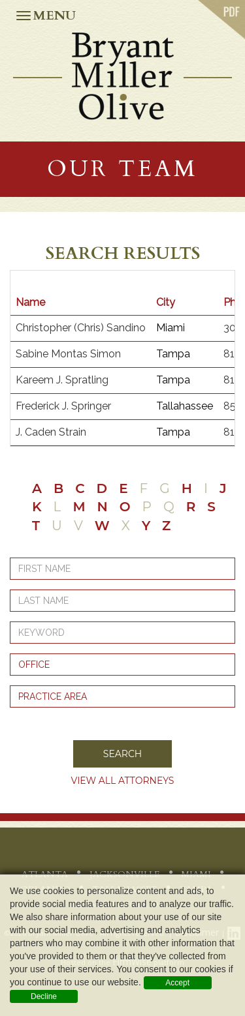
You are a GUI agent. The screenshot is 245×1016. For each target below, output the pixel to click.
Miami (170, 327)
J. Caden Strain (51, 432)
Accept (177, 982)
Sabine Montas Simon (68, 354)
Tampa (173, 354)
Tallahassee (184, 406)
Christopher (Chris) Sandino (81, 327)
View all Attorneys (122, 780)
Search (122, 754)
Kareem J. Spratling (62, 380)
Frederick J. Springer (63, 406)
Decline (44, 996)
